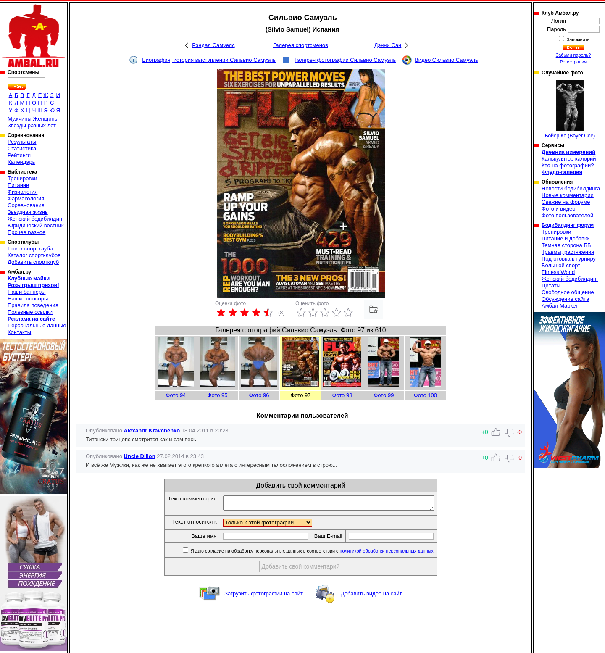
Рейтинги (19, 155)
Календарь (21, 162)
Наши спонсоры (28, 298)
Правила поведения (33, 305)
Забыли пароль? (573, 55)
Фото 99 (384, 395)
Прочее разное (26, 232)
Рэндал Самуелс (213, 45)
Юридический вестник (35, 225)
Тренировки (22, 178)
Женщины (45, 119)
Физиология (22, 192)
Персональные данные (37, 325)
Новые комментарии (568, 195)
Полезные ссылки (30, 312)
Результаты (22, 142)
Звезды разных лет (32, 125)
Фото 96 (259, 395)
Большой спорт (561, 265)
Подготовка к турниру (569, 258)
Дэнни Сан (388, 45)
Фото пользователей (567, 215)
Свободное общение (568, 292)
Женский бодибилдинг (36, 219)
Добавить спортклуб (33, 262)
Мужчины (20, 119)
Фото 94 (176, 395)
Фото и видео (559, 208)
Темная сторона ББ (566, 245)
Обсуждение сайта (565, 299)
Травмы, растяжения (568, 252)
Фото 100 (425, 395)
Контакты (19, 332)
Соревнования (26, 205)
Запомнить (578, 39)
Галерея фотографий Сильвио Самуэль (345, 60)
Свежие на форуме (566, 202)
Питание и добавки (566, 238)
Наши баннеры (26, 292)
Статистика (22, 148)
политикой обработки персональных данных (399, 553)
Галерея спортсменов (300, 45)
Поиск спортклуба (30, 248)
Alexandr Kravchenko (152, 430)
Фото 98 (342, 395)
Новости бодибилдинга (571, 188)
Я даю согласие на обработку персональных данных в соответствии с (324, 553)
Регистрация (573, 61)
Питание (18, 185)
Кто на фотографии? (568, 165)
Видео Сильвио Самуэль (446, 60)
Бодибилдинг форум (568, 225)
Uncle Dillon (139, 456)
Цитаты (551, 285)
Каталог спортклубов (34, 255)
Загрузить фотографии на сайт (263, 596)
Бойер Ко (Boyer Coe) (570, 109)
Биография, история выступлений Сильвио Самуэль (209, 60)
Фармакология (26, 198)
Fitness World (558, 272)
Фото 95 (218, 395)
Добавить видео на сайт (371, 596)
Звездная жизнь (28, 212)
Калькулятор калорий (569, 158)
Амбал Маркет (560, 306)
